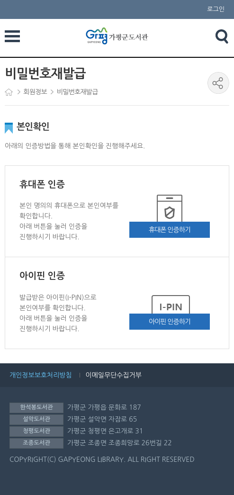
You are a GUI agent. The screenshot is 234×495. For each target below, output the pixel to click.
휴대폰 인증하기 (169, 229)
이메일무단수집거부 (114, 375)
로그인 (216, 9)
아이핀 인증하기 (169, 321)
